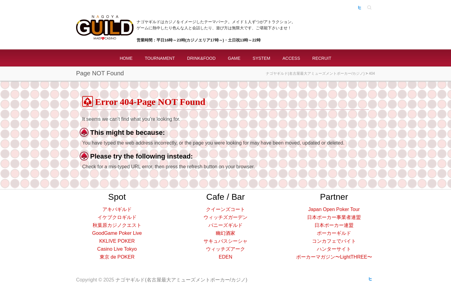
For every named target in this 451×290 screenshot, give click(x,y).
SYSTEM (261, 58)
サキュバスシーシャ (226, 241)
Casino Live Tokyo (117, 249)
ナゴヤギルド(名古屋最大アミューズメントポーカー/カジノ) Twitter (359, 7)
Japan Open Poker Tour (334, 209)
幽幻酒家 (225, 233)
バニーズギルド (225, 225)
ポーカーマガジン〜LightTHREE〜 (334, 257)
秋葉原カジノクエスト (117, 225)
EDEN (225, 257)
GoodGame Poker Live (117, 233)
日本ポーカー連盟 (334, 225)
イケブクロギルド (117, 217)
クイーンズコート (225, 209)
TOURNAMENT (160, 58)
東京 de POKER (117, 257)
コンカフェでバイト (334, 241)
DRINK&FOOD (201, 58)
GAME (234, 58)
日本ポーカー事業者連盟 (334, 217)
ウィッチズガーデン (226, 217)
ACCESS (291, 58)
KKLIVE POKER (117, 241)
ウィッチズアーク (225, 249)
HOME (126, 58)
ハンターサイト (334, 249)
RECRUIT (321, 58)
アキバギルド (117, 209)
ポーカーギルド (334, 233)
